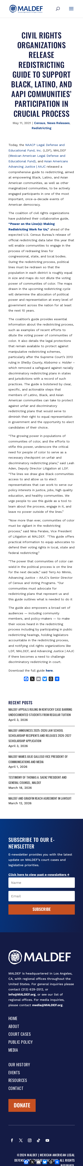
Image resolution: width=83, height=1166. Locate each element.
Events (14, 1072)
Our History (19, 1065)
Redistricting (41, 128)
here (49, 670)
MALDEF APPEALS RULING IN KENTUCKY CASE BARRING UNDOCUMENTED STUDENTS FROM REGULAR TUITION (40, 712)
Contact (16, 1088)
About (13, 1026)
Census (39, 123)
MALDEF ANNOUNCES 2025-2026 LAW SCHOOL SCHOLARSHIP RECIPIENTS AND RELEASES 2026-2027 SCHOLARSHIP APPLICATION (39, 735)
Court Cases (19, 1034)
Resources (17, 1080)
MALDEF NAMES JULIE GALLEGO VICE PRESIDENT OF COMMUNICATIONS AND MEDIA (38, 759)
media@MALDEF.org (47, 1005)
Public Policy (20, 1042)
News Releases (58, 123)
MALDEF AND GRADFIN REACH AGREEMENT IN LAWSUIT (39, 798)
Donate (22, 1105)
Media (13, 1050)
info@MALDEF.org (21, 994)
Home (12, 1018)
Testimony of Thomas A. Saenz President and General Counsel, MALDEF (37, 780)
